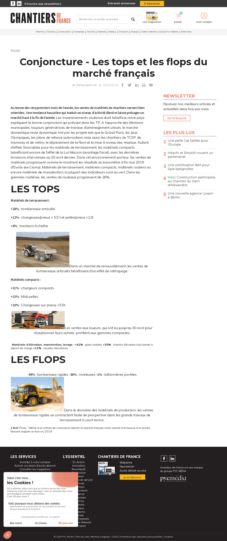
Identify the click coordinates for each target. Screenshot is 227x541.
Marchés (91, 31)
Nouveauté (79, 469)
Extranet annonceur (122, 3)
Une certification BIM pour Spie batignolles (189, 167)
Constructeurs (64, 31)
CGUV (115, 536)
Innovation (78, 465)
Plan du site (82, 536)
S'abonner (152, 3)
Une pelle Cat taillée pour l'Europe (188, 142)
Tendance (79, 494)
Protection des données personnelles (141, 536)
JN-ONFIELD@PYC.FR (84, 85)
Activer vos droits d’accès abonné (35, 465)
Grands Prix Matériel (168, 31)
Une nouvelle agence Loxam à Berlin (190, 195)
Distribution (78, 472)
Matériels (102, 31)
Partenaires (186, 31)
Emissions (123, 31)
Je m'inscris (176, 118)
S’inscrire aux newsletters (42, 3)
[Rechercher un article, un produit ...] (107, 19)
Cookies (168, 536)
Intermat (40, 31)
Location (78, 476)
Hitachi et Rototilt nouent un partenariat (190, 155)
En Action (79, 462)
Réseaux (112, 31)
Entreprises (79, 31)
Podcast (135, 31)
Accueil (15, 50)
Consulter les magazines (35, 469)
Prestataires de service (79, 479)
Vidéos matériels (148, 31)
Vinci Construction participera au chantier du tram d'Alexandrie (191, 181)
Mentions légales (100, 536)
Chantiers (51, 31)
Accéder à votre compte (35, 462)
